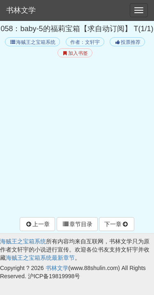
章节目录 (77, 224)
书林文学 (21, 10)
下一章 (116, 224)
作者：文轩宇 (85, 42)
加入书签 (75, 53)
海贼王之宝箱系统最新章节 (40, 257)
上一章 (37, 224)
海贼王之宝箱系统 (32, 42)
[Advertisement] (77, 138)
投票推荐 (127, 42)
